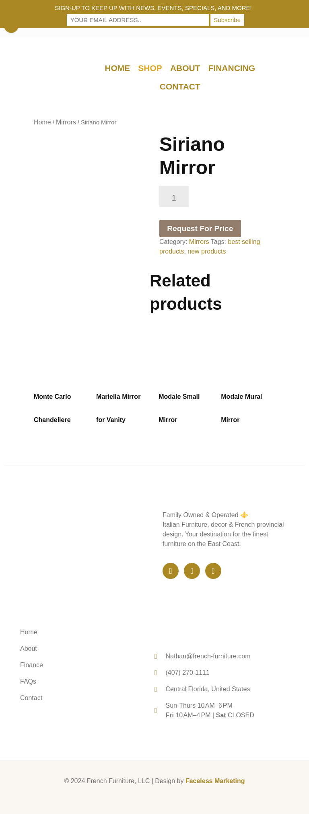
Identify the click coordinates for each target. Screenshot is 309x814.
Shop (150, 68)
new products (206, 251)
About (185, 68)
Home (117, 68)
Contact (180, 86)
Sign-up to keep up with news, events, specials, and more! (153, 7)
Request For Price (200, 228)
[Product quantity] (174, 196)
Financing (231, 68)
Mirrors (66, 122)
